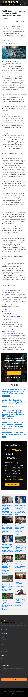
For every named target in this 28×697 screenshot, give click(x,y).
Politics (3, 637)
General (3, 647)
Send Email (8, 313)
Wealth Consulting (6, 290)
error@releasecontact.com (9, 333)
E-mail (2, 674)
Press (2, 644)
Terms (2, 659)
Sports (3, 642)
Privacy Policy (5, 661)
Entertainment (4, 651)
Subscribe (14, 679)
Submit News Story (14, 372)
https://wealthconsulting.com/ (14, 316)
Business (3, 639)
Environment (4, 649)
